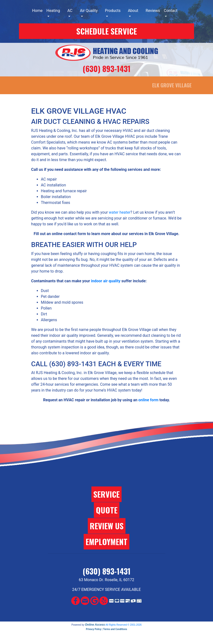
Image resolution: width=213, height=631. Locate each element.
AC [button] (69, 10)
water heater (119, 212)
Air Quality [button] (89, 10)
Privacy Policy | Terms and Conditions (106, 629)
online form (148, 400)
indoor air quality (105, 281)
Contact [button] (171, 10)
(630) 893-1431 (107, 68)
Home (37, 10)
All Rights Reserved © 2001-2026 (124, 624)
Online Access (95, 624)
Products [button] (113, 10)
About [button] (133, 10)
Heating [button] (53, 10)
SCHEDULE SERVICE (106, 31)
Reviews (153, 10)
